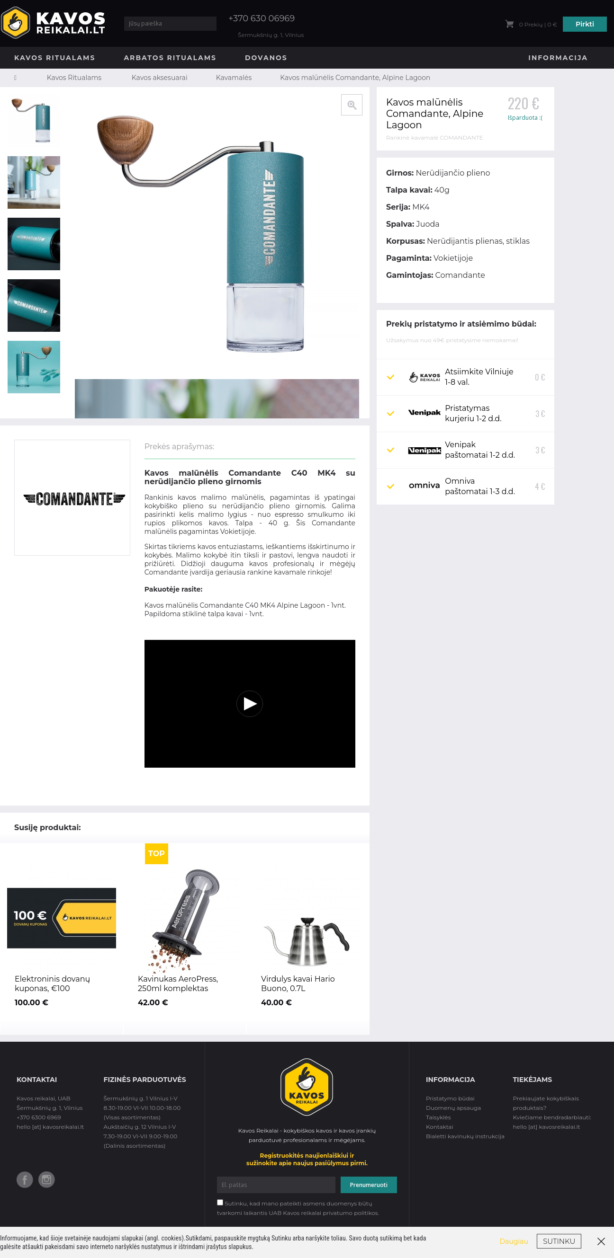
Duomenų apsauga (453, 1107)
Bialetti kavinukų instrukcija (465, 1136)
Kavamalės (234, 77)
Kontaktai (439, 1126)
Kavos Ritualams (54, 57)
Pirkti (585, 24)
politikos (366, 1212)
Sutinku (559, 1241)
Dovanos (266, 57)
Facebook (25, 1179)
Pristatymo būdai (450, 1098)
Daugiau (514, 1241)
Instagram (46, 1179)
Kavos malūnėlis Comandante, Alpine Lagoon (355, 77)
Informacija (558, 57)
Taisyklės (438, 1117)
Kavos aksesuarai (160, 77)
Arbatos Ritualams (170, 57)
